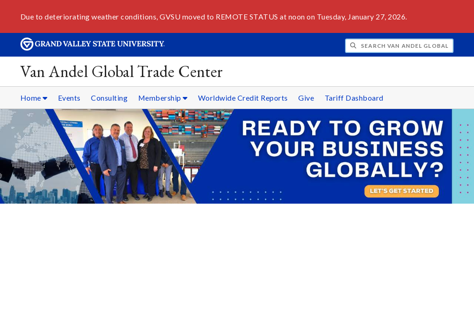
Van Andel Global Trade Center (121, 71)
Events (69, 97)
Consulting (109, 97)
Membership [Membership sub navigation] (163, 97)
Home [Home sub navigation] (34, 97)
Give (306, 97)
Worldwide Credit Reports (243, 97)
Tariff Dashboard (354, 97)
